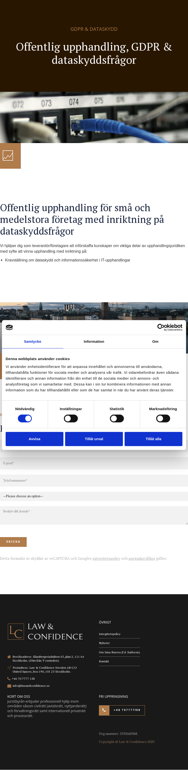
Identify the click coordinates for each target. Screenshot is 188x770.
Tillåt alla (153, 439)
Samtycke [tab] (32, 341)
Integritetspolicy (110, 634)
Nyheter (104, 643)
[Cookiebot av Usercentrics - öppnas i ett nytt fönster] (161, 327)
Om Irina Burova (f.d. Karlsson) (120, 653)
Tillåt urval (94, 439)
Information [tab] (94, 341)
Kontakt (104, 662)
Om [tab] (155, 341)
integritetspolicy (106, 558)
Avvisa (34, 439)
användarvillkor (142, 558)
